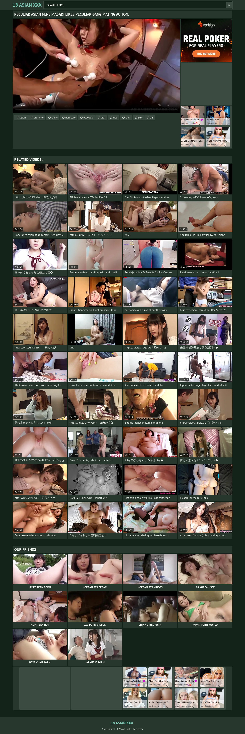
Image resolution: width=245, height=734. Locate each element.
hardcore (70, 117)
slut (103, 117)
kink (127, 117)
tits (151, 117)
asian (23, 117)
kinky (54, 117)
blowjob (88, 117)
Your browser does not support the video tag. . (96, 66)
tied (115, 117)
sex (140, 117)
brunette (39, 117)
